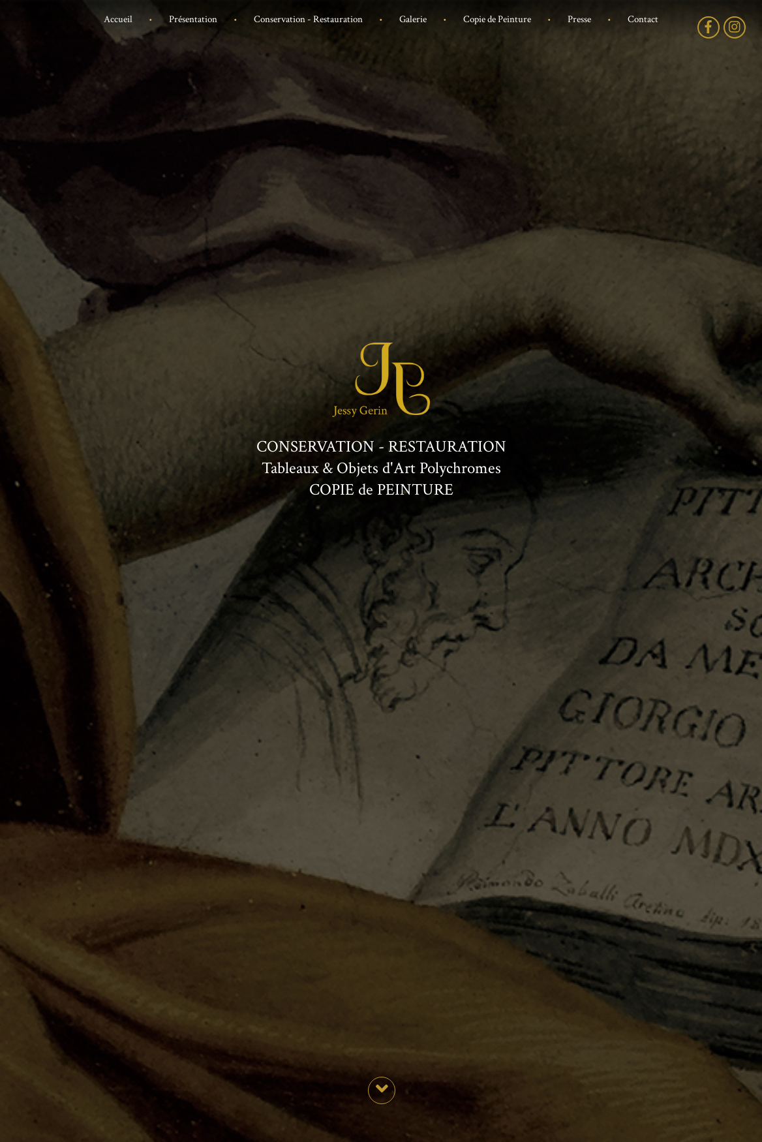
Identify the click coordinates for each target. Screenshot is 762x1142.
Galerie (413, 19)
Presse (579, 19)
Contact (643, 19)
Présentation (193, 19)
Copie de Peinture (497, 19)
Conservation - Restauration (308, 19)
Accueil (118, 19)
